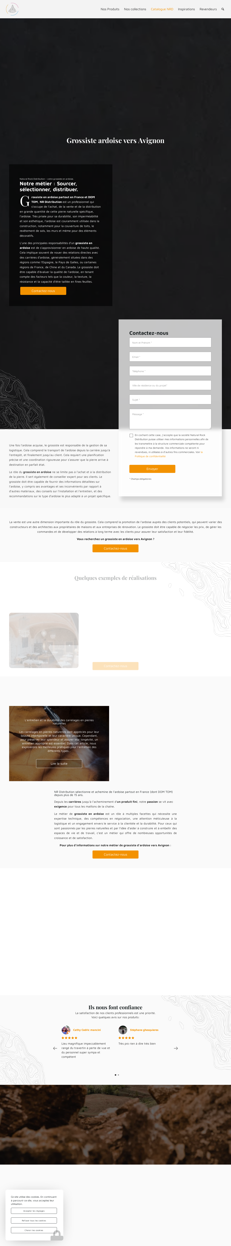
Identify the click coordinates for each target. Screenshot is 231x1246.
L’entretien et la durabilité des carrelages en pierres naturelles (59, 721)
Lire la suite (59, 763)
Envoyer (152, 469)
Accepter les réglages (34, 1211)
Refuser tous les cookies (34, 1220)
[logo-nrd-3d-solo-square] (12, 9)
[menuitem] (110, 9)
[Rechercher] (222, 9)
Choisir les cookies (34, 1230)
